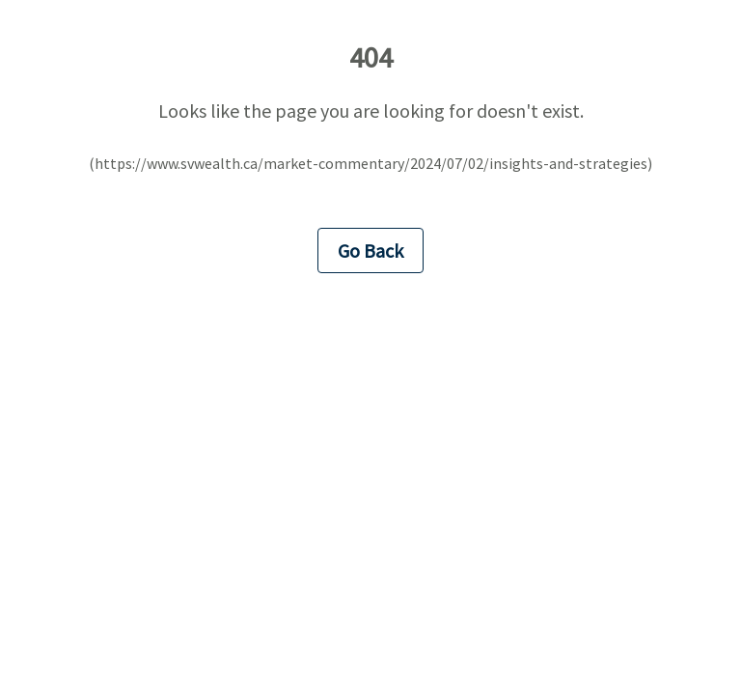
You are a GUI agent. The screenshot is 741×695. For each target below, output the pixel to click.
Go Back (370, 250)
